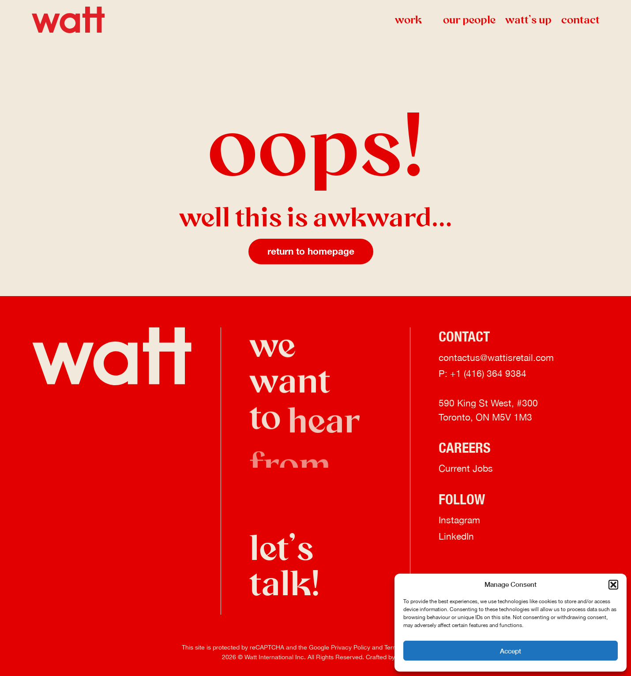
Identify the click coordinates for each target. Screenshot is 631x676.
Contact (580, 19)
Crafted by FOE (387, 657)
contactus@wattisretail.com (496, 358)
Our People (469, 19)
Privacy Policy (350, 647)
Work (414, 19)
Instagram (459, 521)
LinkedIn (456, 537)
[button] (613, 584)
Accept (510, 651)
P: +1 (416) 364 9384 (482, 374)
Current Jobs (466, 469)
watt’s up (528, 19)
